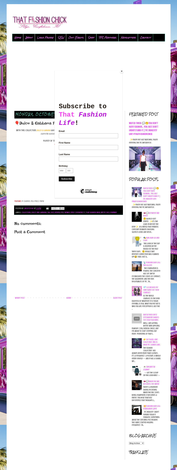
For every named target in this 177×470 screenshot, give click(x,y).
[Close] (122, 71)
